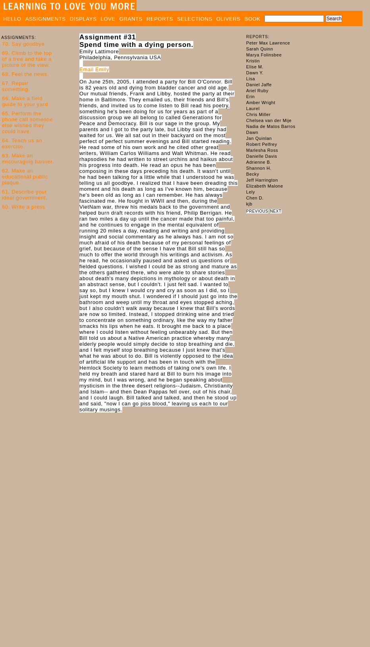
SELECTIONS (194, 19)
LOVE (108, 19)
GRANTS (131, 19)
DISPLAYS (83, 19)
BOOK (252, 19)
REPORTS (159, 19)
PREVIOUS (257, 211)
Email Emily (94, 69)
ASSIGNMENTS (45, 19)
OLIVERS (228, 19)
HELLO (12, 19)
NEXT (275, 211)
